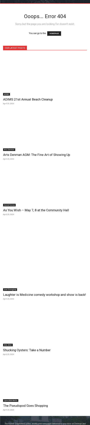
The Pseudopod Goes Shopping (25, 376)
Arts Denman (9, 150)
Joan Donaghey (10, 260)
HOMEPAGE (54, 34)
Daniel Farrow (9, 205)
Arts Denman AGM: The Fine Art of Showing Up (36, 155)
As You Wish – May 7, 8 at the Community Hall (36, 210)
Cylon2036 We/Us (10, 371)
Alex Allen (8, 316)
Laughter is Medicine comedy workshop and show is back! (44, 266)
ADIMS (6, 94)
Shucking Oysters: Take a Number (27, 321)
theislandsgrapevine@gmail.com (50, 403)
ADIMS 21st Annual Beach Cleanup (28, 99)
